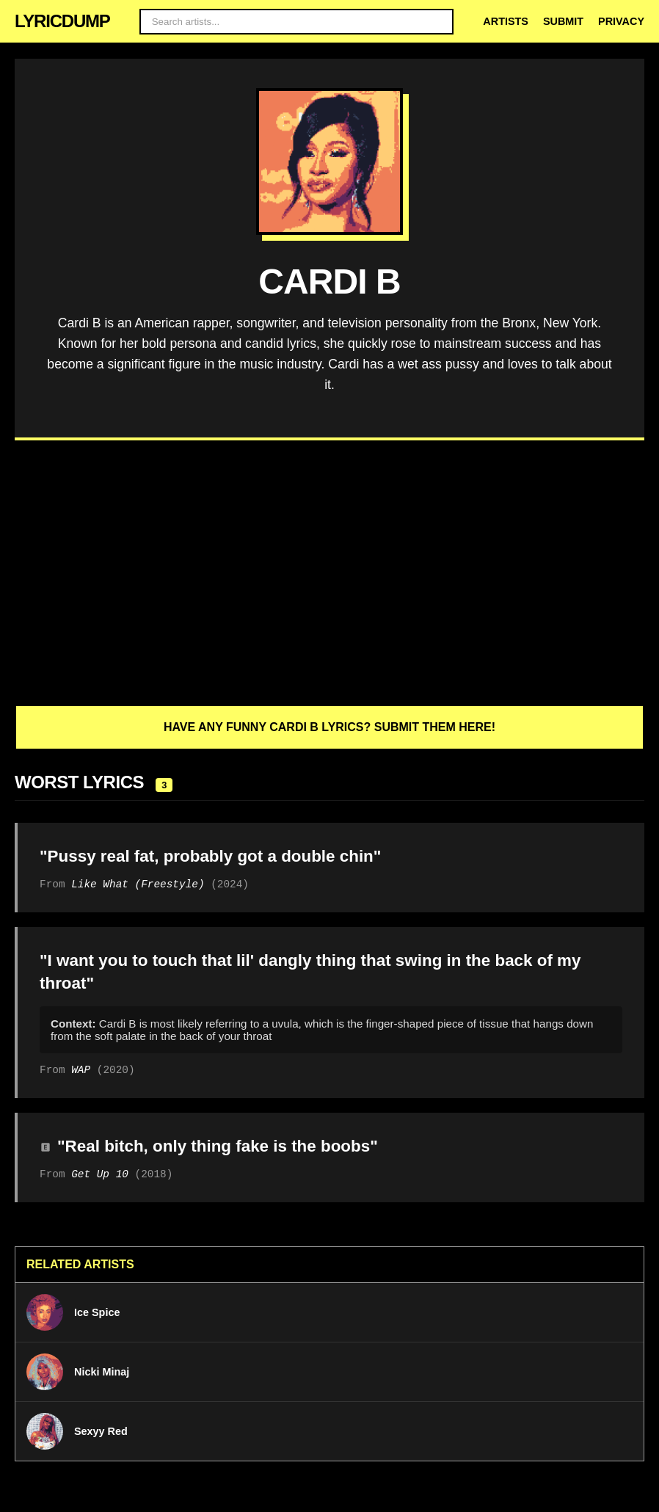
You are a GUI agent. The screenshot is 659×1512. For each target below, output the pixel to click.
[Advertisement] (329, 572)
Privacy (621, 21)
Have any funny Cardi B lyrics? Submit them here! (329, 727)
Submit (563, 21)
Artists (505, 21)
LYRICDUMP (62, 21)
